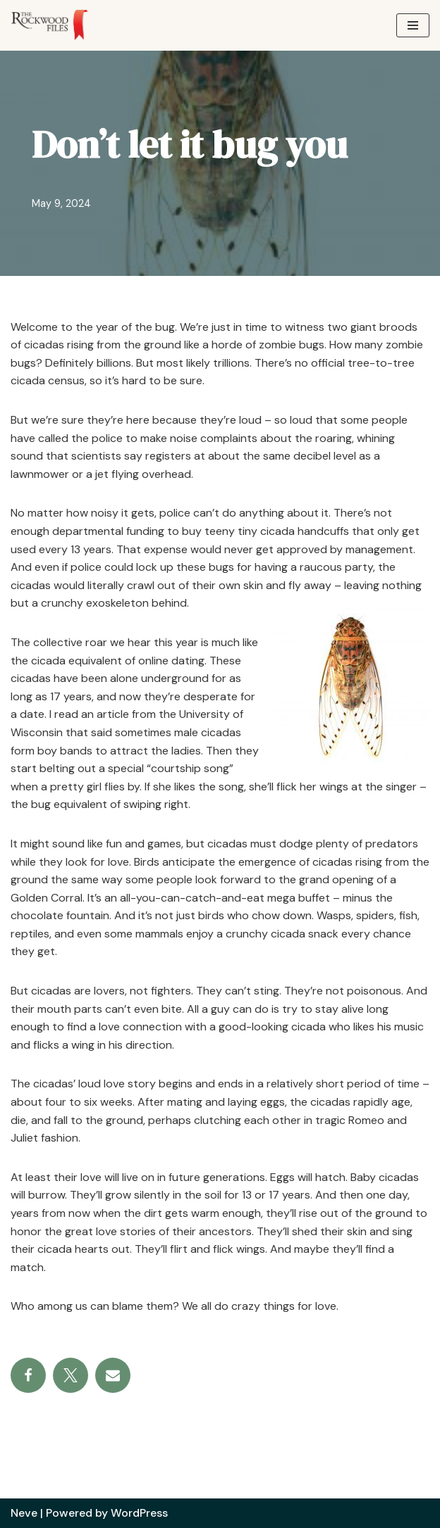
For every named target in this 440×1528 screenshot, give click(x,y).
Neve (24, 1512)
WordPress (139, 1512)
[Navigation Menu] (412, 25)
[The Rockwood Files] (56, 25)
